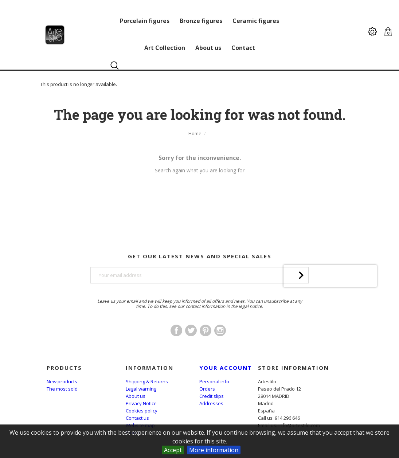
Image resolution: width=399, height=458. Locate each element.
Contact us (137, 418)
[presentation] (330, 295)
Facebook (176, 330)
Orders (207, 388)
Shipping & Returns (147, 381)
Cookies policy (141, 410)
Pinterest (205, 330)
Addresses (211, 403)
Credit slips (211, 396)
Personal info (214, 381)
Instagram (220, 330)
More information (213, 450)
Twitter (191, 330)
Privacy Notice (141, 403)
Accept (173, 450)
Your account (225, 367)
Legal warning (141, 388)
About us (135, 396)
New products (62, 381)
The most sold (62, 388)
